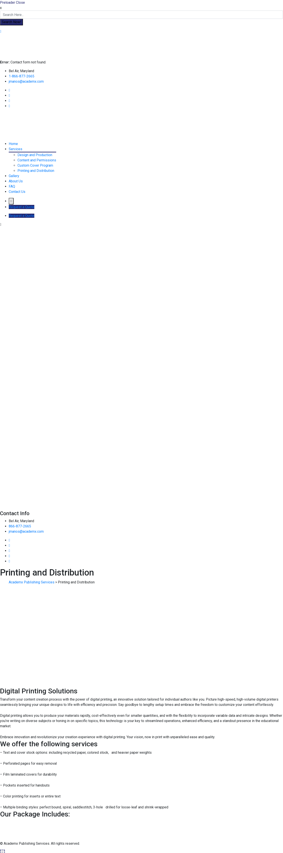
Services (15, 149)
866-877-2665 (20, 526)
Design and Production (34, 155)
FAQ (12, 186)
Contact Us (17, 192)
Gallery (14, 176)
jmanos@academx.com (26, 81)
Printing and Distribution (35, 171)
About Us (16, 181)
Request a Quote (21, 207)
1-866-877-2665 (21, 76)
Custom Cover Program (35, 165)
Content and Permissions (36, 160)
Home (13, 144)
